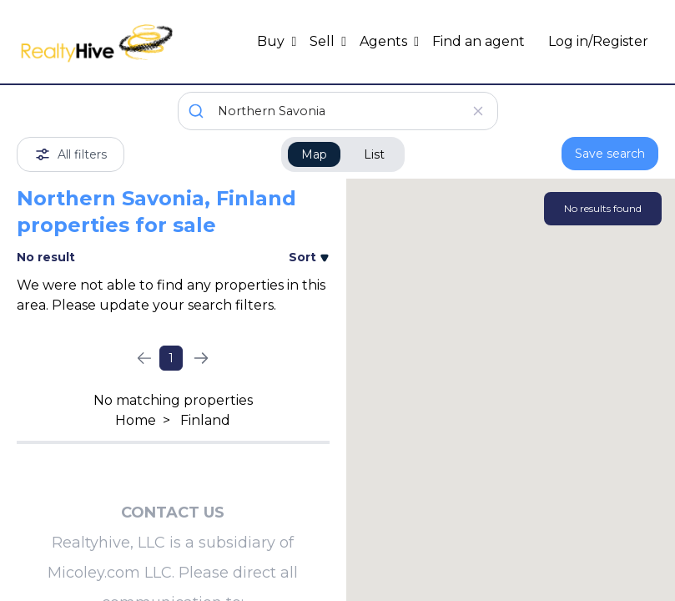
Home (135, 420)
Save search (610, 153)
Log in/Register (598, 41)
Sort (309, 257)
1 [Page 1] (171, 358)
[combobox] (338, 111)
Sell (324, 41)
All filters (70, 154)
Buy (272, 41)
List (374, 154)
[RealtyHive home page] (97, 42)
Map (314, 154)
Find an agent (478, 41)
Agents (385, 41)
